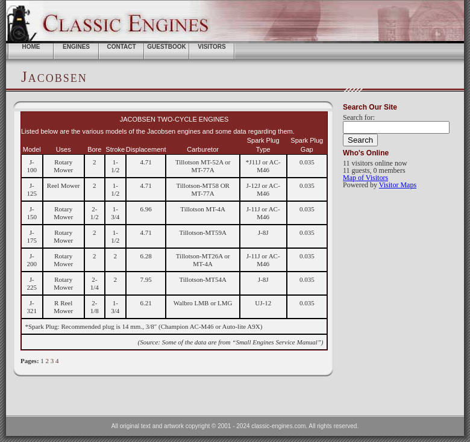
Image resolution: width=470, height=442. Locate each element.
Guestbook (166, 46)
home (31, 46)
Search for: (359, 117)
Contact (121, 46)
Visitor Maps (397, 185)
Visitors (212, 46)
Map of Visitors (365, 177)
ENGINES (76, 46)
